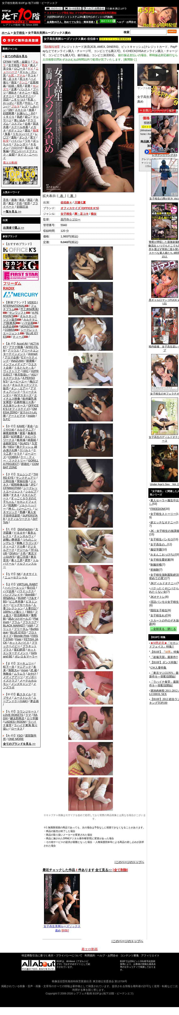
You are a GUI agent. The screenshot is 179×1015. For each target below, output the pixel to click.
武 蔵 (33, 670)
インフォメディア (14, 364)
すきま (15, 494)
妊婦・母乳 (15, 85)
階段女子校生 (158, 610)
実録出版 (22, 481)
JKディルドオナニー (163, 583)
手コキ (32, 75)
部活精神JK (21, 615)
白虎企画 (8, 326)
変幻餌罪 (19, 649)
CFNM (7, 61)
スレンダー (21, 144)
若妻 (27, 85)
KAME (21, 426)
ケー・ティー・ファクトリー (19, 458)
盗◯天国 (22, 556)
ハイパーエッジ (15, 587)
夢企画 (34, 701)
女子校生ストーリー (163, 513)
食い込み (19, 120)
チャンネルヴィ (24, 536)
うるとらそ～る (24, 367)
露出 (27, 130)
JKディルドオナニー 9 (164, 110)
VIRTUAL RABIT (27, 584)
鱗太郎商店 (17, 718)
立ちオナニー (25, 96)
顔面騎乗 (8, 113)
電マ (33, 137)
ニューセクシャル (16, 577)
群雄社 (25, 464)
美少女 (7, 68)
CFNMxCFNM (12, 488)
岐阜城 (21, 439)
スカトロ (20, 109)
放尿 (31, 109)
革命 (30, 426)
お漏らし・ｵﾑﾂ (26, 113)
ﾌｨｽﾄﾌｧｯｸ (17, 147)
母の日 (31, 587)
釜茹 (22, 433)
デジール (22, 549)
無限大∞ (13, 670)
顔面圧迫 (22, 206)
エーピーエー (18, 381)
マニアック (24, 666)
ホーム (6, 32)
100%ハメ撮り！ (14, 611)
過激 (14, 199)
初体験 (154, 569)
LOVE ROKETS (13, 715)
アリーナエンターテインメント (21, 352)
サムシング (24, 474)
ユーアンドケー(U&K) (19, 699)
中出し (29, 103)
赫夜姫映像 (10, 433)
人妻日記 (31, 608)
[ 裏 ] (72, 196)
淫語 (6, 99)
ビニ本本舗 (16, 601)
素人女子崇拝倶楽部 (19, 513)
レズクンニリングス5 (164, 154)
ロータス (17, 728)
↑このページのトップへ (129, 862)
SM (10, 109)
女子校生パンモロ (161, 539)
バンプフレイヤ (13, 594)
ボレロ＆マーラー (26, 656)
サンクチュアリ (26, 477)
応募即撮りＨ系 (24, 402)
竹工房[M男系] (29, 309)
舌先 (6, 199)
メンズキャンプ (21, 684)
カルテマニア (25, 429)
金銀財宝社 (10, 443)
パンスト (24, 89)
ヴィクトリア (11, 371)
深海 (6, 494)
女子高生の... (158, 544)
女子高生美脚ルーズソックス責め (62, 927)
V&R (30, 625)
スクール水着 (19, 127)
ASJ (33, 374)
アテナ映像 (16, 347)
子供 (19, 203)
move (24, 670)
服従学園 (156, 549)
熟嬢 (22, 512)
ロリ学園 (32, 718)
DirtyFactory (25, 529)
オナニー (24, 92)
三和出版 (8, 481)
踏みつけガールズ (19, 618)
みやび (32, 673)
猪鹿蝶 (30, 360)
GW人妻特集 (158, 667)
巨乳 (20, 103)
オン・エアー (19, 388)
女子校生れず (158, 615)
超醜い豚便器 (11, 539)
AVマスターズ (23, 395)
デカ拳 (21, 546)
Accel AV (22, 343)
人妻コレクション (19, 606)
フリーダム (21, 629)
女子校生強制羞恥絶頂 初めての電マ (164, 576)
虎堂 (27, 560)
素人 (33, 65)
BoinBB (30, 594)
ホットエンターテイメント (19, 651)
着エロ (29, 147)
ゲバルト (25, 450)
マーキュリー (25, 663)
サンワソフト (17, 312)
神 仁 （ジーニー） (20, 508)
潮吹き (12, 92)
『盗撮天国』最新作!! (164, 657)
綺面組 (32, 439)
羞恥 (14, 137)
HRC (26, 371)
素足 (11, 203)
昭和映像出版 (19, 484)
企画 (27, 123)
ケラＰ (18, 453)
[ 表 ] (61, 196)
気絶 (20, 116)
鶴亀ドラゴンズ (27, 543)
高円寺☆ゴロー (70, 219)
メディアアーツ (13, 677)
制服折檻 (156, 564)
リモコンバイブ (22, 133)
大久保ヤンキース (14, 405)
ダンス (23, 137)
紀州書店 (17, 436)
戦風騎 (12, 505)
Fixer (18, 639)
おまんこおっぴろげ (163, 554)
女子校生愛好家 (160, 559)
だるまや (19, 532)
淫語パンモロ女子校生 (164, 601)
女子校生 (19, 32)
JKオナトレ (157, 596)
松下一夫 (8, 666)
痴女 (14, 82)
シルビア (31, 491)
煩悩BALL (9, 598)
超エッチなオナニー (163, 522)
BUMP (22, 598)
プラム (16, 622)
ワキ (27, 140)
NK (19, 574)
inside (31, 415)
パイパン (17, 140)
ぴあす (32, 598)
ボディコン (15, 130)
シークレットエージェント (20, 489)
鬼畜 (7, 133)
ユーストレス (22, 697)
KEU (11, 446)
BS (5, 601)
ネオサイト (30, 574)
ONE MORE (16, 739)
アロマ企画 (12, 357)
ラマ (28, 715)
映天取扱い (22, 374)
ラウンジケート (27, 711)
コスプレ (17, 123)
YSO (20, 735)
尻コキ (24, 78)
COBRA (10, 329)
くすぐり (8, 116)
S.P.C (6, 419)
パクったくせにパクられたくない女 (164, 590)
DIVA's (13, 553)
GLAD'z (24, 443)
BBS (29, 611)
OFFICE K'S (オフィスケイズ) (21, 407)
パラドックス (25, 591)
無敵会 (7, 673)
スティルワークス (19, 519)
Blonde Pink (21, 635)
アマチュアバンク (19, 390)
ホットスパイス (19, 642)
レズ (25, 106)
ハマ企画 (27, 323)
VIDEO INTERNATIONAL (20, 304)
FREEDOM (157, 508)
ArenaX (33, 354)
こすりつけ (18, 99)
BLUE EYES (18, 632)
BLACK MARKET (14, 625)
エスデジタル (11, 378)
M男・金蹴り (22, 61)
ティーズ (18, 336)
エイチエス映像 (20, 397)
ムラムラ (19, 673)
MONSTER (27, 326)
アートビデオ (16, 415)
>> (12, 211)
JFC (33, 484)
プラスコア (30, 622)
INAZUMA (17, 360)
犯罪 (27, 203)
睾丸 (22, 199)
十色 (23, 553)
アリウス (13, 350)
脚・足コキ (10, 78)
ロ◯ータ (19, 68)
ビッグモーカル (21, 604)
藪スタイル (24, 694)
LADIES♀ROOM (15, 721)
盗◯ (27, 116)
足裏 (14, 89)
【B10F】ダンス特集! (164, 662)
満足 (30, 199)
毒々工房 (17, 560)
